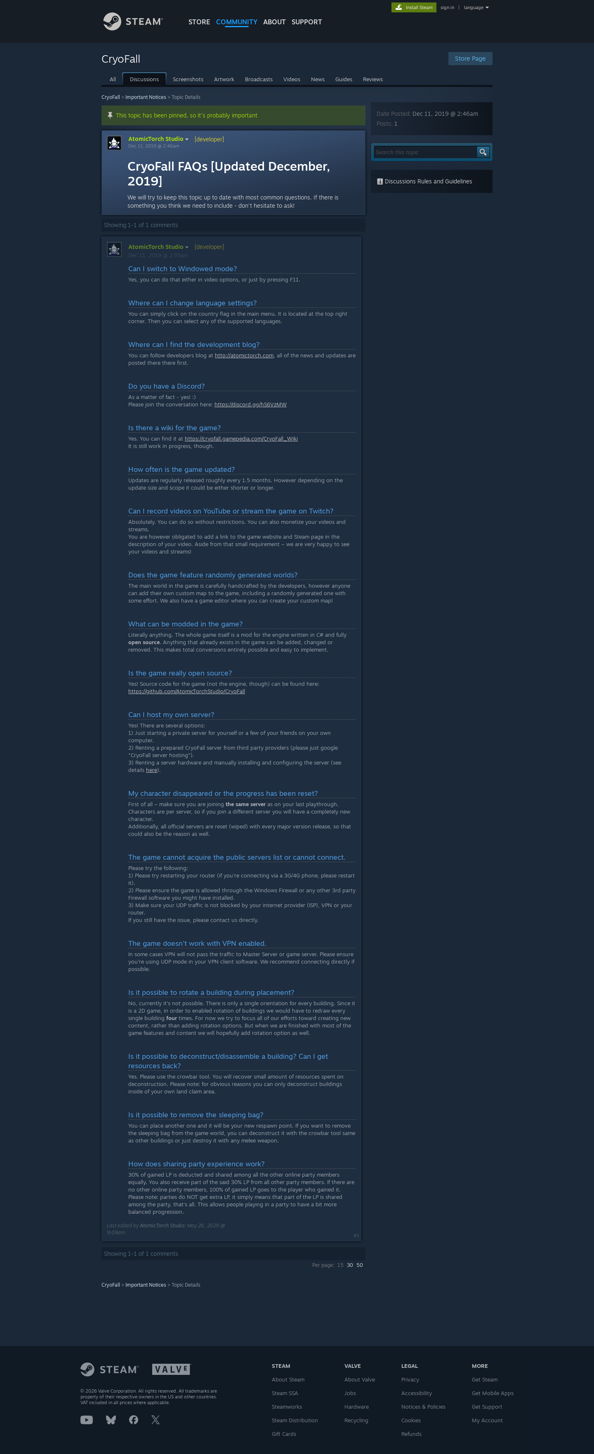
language (473, 7)
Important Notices (145, 97)
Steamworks (287, 1406)
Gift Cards (284, 1434)
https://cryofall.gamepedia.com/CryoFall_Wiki (241, 438)
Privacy (410, 1379)
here (151, 770)
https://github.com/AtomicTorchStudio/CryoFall (186, 691)
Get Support (487, 1406)
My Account (487, 1420)
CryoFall (110, 97)
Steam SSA (285, 1393)
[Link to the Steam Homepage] (139, 28)
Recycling (356, 1420)
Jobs (350, 1393)
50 (359, 1265)
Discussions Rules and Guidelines (424, 181)
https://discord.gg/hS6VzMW (250, 404)
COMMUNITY (236, 22)
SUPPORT (307, 22)
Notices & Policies (423, 1406)
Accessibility (416, 1393)
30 (350, 1265)
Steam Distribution (295, 1420)
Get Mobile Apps (493, 1393)
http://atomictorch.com (244, 355)
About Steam (288, 1379)
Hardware (356, 1406)
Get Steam (484, 1379)
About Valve (359, 1379)
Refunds (411, 1434)
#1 (356, 1235)
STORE (199, 22)
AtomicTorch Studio (159, 139)
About (274, 22)
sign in (447, 7)
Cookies (411, 1420)
